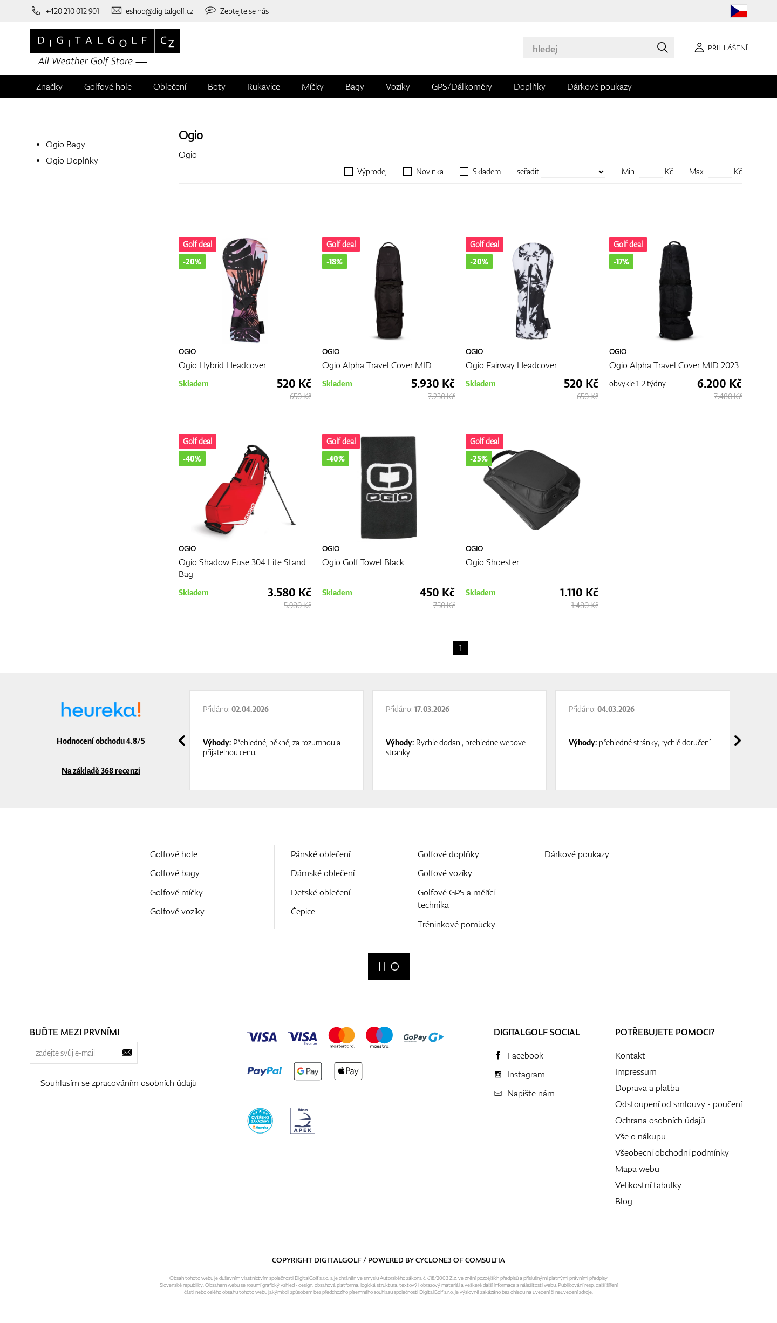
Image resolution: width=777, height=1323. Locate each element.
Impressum (636, 1071)
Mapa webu (637, 1169)
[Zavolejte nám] (64, 10)
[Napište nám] (152, 10)
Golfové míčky (176, 892)
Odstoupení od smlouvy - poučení (678, 1104)
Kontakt (630, 1055)
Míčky (313, 86)
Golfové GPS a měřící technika (456, 898)
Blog (623, 1201)
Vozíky (398, 86)
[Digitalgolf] (389, 966)
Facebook (525, 1055)
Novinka (430, 171)
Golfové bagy (175, 873)
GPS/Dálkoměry (462, 86)
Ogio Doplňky (72, 160)
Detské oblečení (320, 892)
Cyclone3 (433, 1260)
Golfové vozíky (177, 911)
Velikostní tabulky (648, 1185)
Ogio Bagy (65, 144)
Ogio (191, 135)
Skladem (487, 171)
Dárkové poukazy (599, 86)
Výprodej (372, 171)
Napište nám (531, 1093)
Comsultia (485, 1260)
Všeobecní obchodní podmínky (672, 1152)
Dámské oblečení (323, 873)
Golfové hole (108, 86)
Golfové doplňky (448, 854)
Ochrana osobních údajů (660, 1120)
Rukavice (263, 86)
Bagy (354, 86)
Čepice (303, 911)
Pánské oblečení (320, 854)
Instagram (526, 1074)
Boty (217, 86)
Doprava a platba (647, 1088)
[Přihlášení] (719, 47)
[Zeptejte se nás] (236, 10)
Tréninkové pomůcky (456, 924)
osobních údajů (169, 1083)
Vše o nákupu (640, 1136)
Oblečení (169, 86)
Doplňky (530, 86)
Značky (49, 86)
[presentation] (182, 740)
